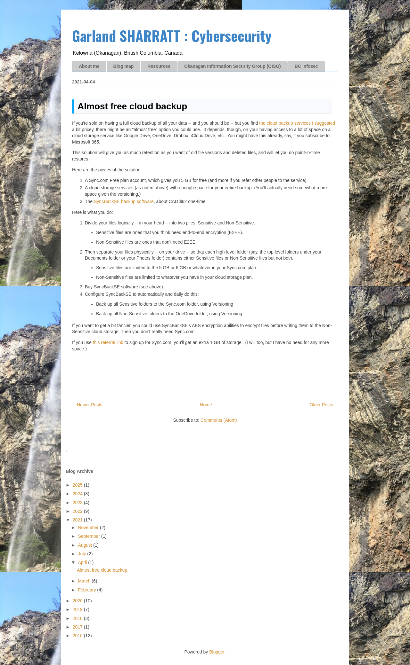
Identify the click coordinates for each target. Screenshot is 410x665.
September (89, 536)
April (83, 562)
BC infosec (306, 66)
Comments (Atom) (219, 420)
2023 (78, 502)
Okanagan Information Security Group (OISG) (232, 66)
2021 (78, 519)
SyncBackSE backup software (124, 201)
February (87, 589)
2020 (78, 600)
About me (89, 66)
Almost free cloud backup (132, 106)
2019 (78, 609)
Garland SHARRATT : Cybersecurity (172, 35)
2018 (78, 618)
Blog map (123, 66)
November (89, 527)
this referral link (108, 342)
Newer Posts (89, 404)
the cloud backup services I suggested (297, 123)
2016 (78, 635)
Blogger (216, 651)
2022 (78, 511)
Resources (158, 66)
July (82, 553)
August (85, 545)
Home (206, 404)
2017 (78, 627)
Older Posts (321, 404)
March (85, 580)
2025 (78, 485)
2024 (78, 493)
